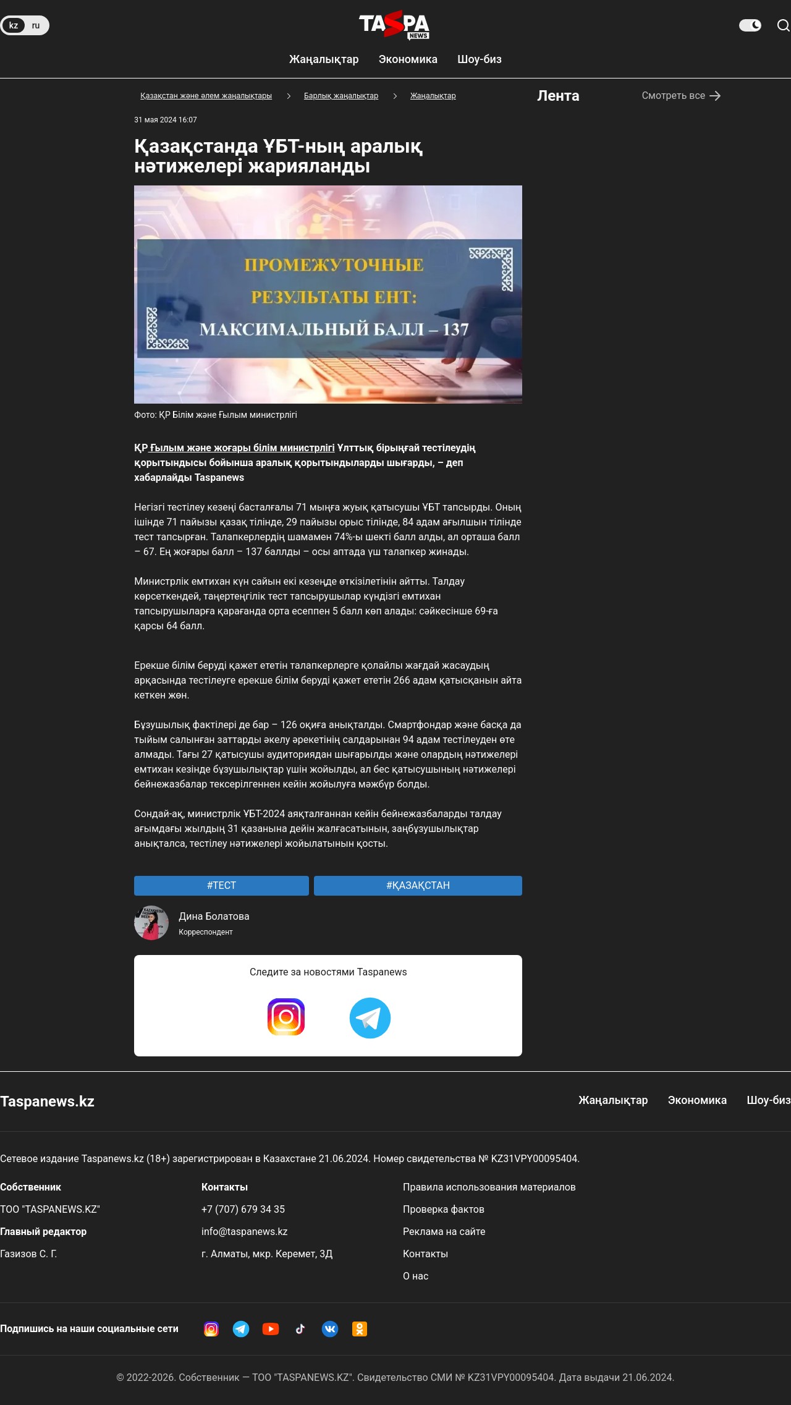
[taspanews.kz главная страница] (394, 25)
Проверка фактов (443, 1209)
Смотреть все (682, 95)
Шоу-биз (479, 59)
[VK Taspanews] (330, 1329)
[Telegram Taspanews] (370, 1018)
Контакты (425, 1254)
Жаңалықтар (324, 59)
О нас (415, 1276)
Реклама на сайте (444, 1231)
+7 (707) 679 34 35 (243, 1209)
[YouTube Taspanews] (271, 1329)
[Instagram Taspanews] (286, 1018)
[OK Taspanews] (360, 1329)
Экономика (408, 59)
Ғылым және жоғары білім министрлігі (241, 448)
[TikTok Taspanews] (300, 1329)
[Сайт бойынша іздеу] (783, 25)
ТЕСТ (223, 885)
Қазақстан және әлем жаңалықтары (206, 95)
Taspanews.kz (47, 1101)
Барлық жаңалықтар (341, 95)
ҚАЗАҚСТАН (420, 885)
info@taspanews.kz (244, 1231)
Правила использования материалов (489, 1187)
